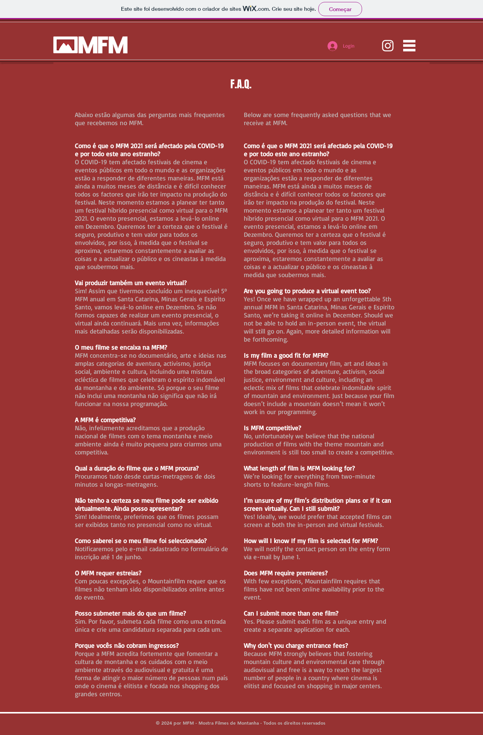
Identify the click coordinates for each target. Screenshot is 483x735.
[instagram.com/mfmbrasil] (387, 45)
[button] (409, 45)
